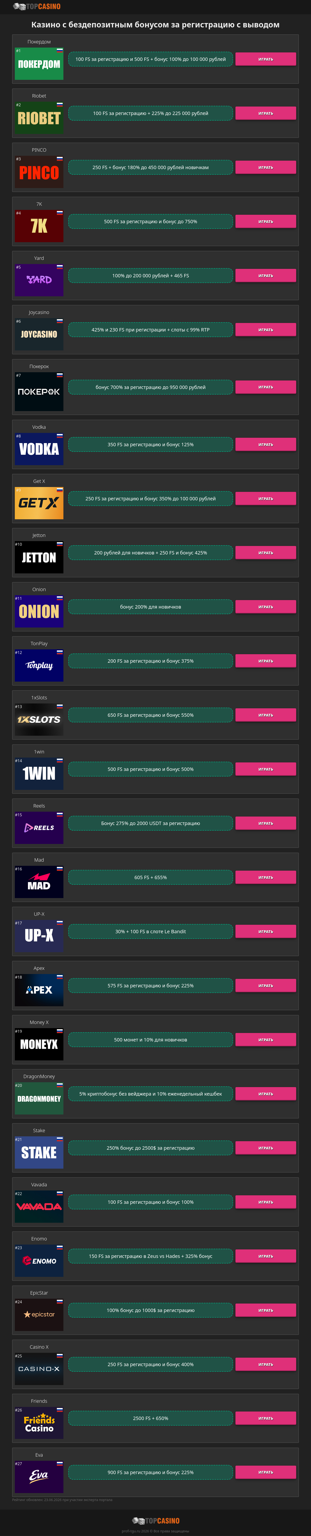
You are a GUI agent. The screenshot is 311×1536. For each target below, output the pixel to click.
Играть (266, 59)
